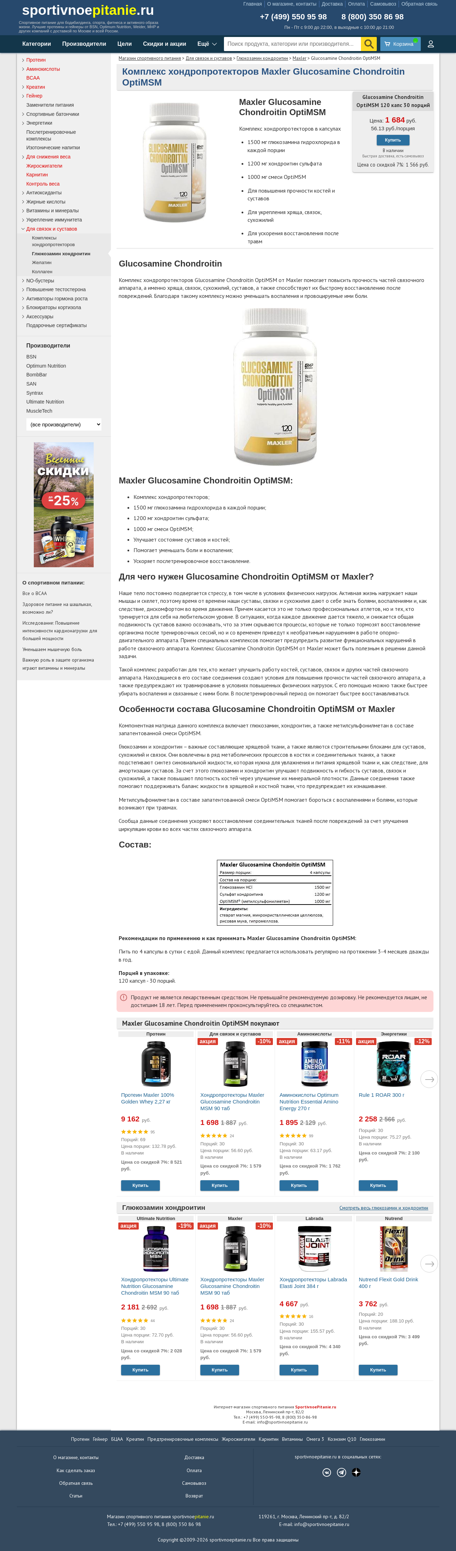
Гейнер (34, 96)
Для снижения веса (48, 157)
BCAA (33, 78)
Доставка (332, 4)
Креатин (35, 87)
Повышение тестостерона (56, 289)
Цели (125, 44)
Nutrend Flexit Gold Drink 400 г (388, 1282)
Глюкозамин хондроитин (262, 58)
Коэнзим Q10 (342, 1439)
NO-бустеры (40, 280)
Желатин (42, 262)
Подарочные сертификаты (56, 325)
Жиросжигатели (44, 166)
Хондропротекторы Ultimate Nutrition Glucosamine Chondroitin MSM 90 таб (155, 1286)
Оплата (356, 4)
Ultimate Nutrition (45, 402)
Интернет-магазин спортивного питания (275, 1406)
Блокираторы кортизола (53, 307)
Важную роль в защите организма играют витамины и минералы (58, 664)
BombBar (36, 374)
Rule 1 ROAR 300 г (382, 1095)
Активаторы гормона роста (57, 298)
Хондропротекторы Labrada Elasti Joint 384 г (313, 1282)
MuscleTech (39, 411)
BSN (31, 356)
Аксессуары (40, 316)
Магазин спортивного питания (150, 58)
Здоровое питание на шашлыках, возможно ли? (57, 608)
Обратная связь (419, 4)
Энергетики (39, 123)
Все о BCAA (35, 593)
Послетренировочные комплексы (51, 135)
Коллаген (42, 271)
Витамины (292, 1439)
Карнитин (37, 174)
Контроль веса (43, 184)
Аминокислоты (43, 69)
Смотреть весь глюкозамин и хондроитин (383, 1208)
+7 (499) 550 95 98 (293, 17)
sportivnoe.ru (88, 10)
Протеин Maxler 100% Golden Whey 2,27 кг (147, 1098)
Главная (252, 4)
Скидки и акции (164, 44)
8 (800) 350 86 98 (373, 17)
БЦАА (117, 1439)
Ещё (203, 44)
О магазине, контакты (292, 4)
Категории (37, 44)
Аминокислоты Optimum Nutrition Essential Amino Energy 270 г (309, 1101)
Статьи (75, 1496)
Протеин (36, 60)
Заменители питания (50, 105)
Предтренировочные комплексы (183, 1439)
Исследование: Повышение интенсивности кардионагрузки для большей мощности (60, 631)
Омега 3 (315, 1439)
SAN (31, 384)
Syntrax (34, 393)
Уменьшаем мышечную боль (52, 649)
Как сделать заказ (76, 1470)
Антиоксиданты (44, 192)
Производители (84, 44)
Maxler (299, 58)
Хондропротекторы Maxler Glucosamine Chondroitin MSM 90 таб (232, 1101)
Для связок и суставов (209, 58)
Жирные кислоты (45, 202)
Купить (393, 140)
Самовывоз (383, 4)
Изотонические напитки (53, 147)
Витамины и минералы (52, 210)
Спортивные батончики (52, 114)
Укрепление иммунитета (54, 220)
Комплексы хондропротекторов (53, 241)
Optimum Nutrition (46, 366)
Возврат (194, 1496)
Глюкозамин (372, 1439)
